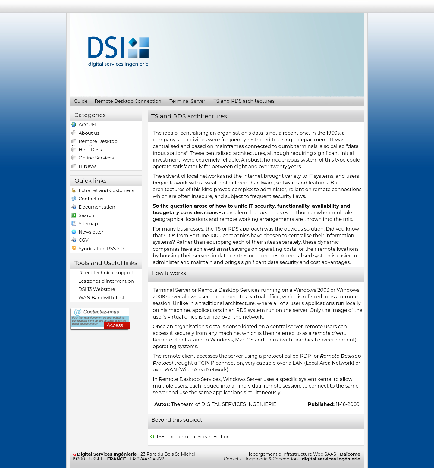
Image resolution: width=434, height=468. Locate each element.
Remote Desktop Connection (94, 142)
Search (82, 216)
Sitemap (84, 224)
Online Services (92, 158)
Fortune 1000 (206, 235)
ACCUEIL (85, 125)
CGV (80, 240)
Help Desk (86, 149)
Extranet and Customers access (102, 191)
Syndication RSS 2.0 (97, 249)
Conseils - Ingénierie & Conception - (292, 459)
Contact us (87, 199)
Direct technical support (102, 272)
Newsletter (87, 232)
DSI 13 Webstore (93, 289)
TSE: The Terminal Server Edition (190, 436)
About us (85, 133)
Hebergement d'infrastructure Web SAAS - (303, 454)
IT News (83, 166)
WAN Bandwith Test (97, 297)
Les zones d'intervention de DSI (102, 281)
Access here (115, 325)
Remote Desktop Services (229, 290)
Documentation (93, 207)
